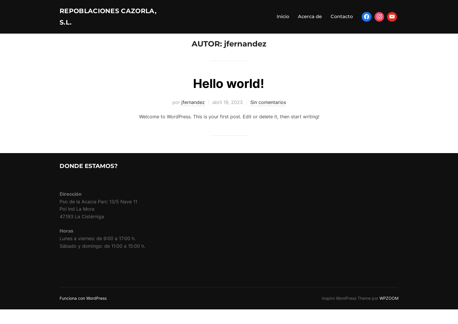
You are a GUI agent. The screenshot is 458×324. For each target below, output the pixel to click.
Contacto (342, 19)
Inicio (283, 19)
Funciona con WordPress (83, 312)
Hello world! (228, 98)
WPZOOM (388, 312)
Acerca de (310, 19)
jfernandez (193, 117)
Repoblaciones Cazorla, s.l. (96, 18)
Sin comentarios (268, 117)
